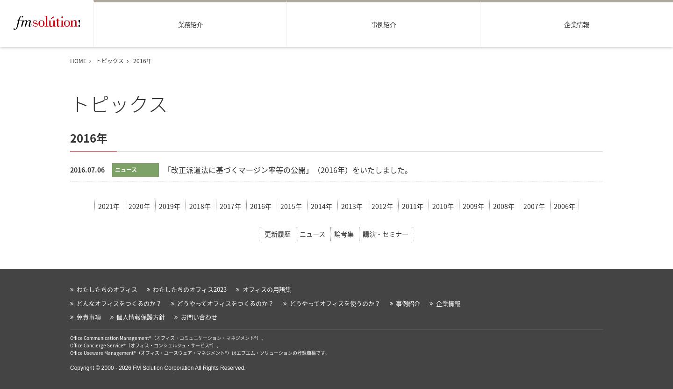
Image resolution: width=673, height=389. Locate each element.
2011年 (412, 206)
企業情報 (576, 24)
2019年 (169, 206)
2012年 (382, 206)
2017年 (230, 206)
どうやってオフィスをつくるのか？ (225, 303)
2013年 (352, 206)
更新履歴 (278, 233)
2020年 (139, 206)
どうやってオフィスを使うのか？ (335, 303)
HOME (78, 61)
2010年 (443, 206)
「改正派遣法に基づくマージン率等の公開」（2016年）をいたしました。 (288, 169)
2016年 (261, 206)
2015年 (291, 206)
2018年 (200, 206)
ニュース (312, 233)
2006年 (564, 206)
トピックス (110, 61)
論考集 (344, 233)
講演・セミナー (385, 233)
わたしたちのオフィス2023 (190, 289)
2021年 (109, 206)
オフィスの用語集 (267, 289)
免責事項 (89, 316)
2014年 (321, 206)
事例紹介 (383, 24)
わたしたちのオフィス (107, 289)
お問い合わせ (199, 316)
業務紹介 (190, 24)
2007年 (534, 206)
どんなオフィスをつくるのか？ (119, 303)
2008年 (504, 206)
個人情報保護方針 (140, 316)
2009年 (473, 206)
